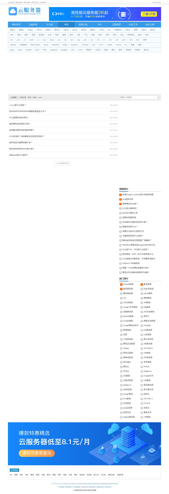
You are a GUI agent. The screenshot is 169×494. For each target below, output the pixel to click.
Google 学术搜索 (130, 307)
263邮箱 (126, 376)
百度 (125, 334)
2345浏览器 (128, 302)
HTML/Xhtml (35, 45)
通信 (140, 45)
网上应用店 (148, 339)
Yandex (126, 348)
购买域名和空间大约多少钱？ (22, 149)
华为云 (39, 30)
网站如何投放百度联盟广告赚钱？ (137, 240)
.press (124, 40)
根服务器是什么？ (130, 227)
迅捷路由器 (128, 312)
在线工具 (133, 24)
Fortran (118, 45)
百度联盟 (23, 45)
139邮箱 (147, 417)
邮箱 (37, 475)
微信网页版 (128, 289)
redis (72, 50)
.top (44, 40)
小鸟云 (101, 30)
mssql (20, 50)
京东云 (65, 30)
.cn (24, 40)
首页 (29, 97)
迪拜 (71, 35)
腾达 (113, 50)
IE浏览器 (127, 403)
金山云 (74, 30)
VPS (100, 24)
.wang (51, 40)
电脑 (54, 475)
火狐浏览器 (128, 380)
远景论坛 (127, 412)
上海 (78, 35)
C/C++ (101, 45)
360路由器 (148, 344)
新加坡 (41, 35)
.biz (11, 40)
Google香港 (128, 394)
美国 (33, 35)
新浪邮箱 (127, 330)
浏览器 (137, 50)
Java (93, 45)
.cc (38, 40)
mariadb (28, 50)
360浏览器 (148, 357)
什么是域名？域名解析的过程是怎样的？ (26, 136)
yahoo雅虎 (148, 293)
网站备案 (27, 2)
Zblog (65, 45)
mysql (12, 50)
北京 (122, 35)
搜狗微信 (147, 298)
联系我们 (68, 487)
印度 (56, 35)
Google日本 (148, 376)
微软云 (92, 30)
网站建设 (19, 2)
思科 (59, 475)
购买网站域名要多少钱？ (20, 124)
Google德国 (128, 321)
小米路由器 (128, 339)
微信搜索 (147, 284)
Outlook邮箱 (128, 284)
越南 (64, 35)
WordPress (74, 45)
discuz (46, 45)
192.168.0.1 (148, 348)
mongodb (64, 50)
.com (18, 40)
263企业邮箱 (149, 312)
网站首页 (16, 24)
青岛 (114, 35)
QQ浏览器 (127, 389)
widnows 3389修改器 (131, 263)
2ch (124, 298)
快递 (43, 475)
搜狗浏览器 (128, 357)
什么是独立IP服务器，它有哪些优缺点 (138, 259)
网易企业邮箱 (149, 321)
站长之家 (149, 24)
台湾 (49, 35)
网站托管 (34, 2)
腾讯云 (57, 30)
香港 (19, 35)
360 (11, 475)
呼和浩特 (131, 35)
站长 (147, 35)
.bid (131, 40)
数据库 (88, 50)
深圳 (107, 35)
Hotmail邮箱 (128, 316)
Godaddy (147, 325)
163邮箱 (147, 353)
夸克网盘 (147, 362)
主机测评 (42, 2)
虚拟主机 (83, 24)
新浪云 (83, 30)
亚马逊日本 (148, 389)
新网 (135, 30)
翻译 (32, 475)
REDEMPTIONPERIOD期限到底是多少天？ (27, 111)
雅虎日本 (147, 412)
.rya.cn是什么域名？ (17, 105)
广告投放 (61, 487)
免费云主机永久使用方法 (133, 231)
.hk (98, 40)
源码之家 (100, 487)
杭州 (139, 35)
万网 (144, 40)
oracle (37, 50)
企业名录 (84, 487)
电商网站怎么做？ (130, 204)
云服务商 (33, 24)
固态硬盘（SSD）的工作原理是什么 (137, 254)
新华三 (147, 316)
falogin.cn (147, 371)
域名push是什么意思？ (19, 155)
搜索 (132, 45)
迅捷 (106, 50)
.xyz (71, 40)
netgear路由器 (129, 417)
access (80, 50)
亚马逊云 (127, 362)
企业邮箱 (11, 2)
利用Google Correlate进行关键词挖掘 (137, 195)
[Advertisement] (84, 73)
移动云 (152, 30)
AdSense (13, 45)
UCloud (147, 403)
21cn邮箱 (127, 399)
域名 (66, 24)
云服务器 (120, 475)
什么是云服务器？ (130, 208)
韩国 (26, 35)
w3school (85, 45)
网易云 (21, 30)
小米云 (127, 30)
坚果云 (48, 30)
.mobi (31, 40)
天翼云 (143, 30)
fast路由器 (148, 330)
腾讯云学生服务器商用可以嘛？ (136, 272)
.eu (104, 40)
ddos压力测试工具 (130, 213)
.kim (137, 40)
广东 (85, 35)
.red (116, 40)
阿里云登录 (157, 2)
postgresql (53, 50)
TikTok (146, 367)
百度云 (30, 30)
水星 (70, 475)
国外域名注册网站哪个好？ (21, 142)
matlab (110, 45)
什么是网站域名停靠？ (19, 118)
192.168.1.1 (148, 399)
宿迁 (100, 35)
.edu (84, 40)
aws (109, 30)
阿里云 (12, 30)
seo (126, 45)
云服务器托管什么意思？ (133, 236)
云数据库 (116, 24)
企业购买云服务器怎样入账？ (135, 222)
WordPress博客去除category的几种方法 (138, 245)
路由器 (128, 50)
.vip (65, 40)
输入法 (146, 50)
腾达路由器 (128, 293)
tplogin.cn (127, 385)
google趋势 (127, 408)
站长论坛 (108, 487)
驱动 (48, 475)
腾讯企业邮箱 (129, 344)
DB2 (44, 50)
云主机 (49, 24)
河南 (93, 35)
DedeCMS (55, 45)
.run (110, 40)
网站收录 (92, 487)
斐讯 (120, 50)
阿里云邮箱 (128, 353)
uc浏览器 (147, 334)
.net (58, 40)
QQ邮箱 (147, 307)
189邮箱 (147, 302)
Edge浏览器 (149, 289)
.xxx (91, 40)
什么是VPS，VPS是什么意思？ (135, 249)
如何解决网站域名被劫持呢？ (22, 130)
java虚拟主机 (127, 199)
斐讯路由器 (148, 385)
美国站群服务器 (129, 217)
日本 (11, 35)
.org (78, 40)
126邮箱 (147, 380)
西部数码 (118, 30)
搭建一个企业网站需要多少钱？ (136, 268)
